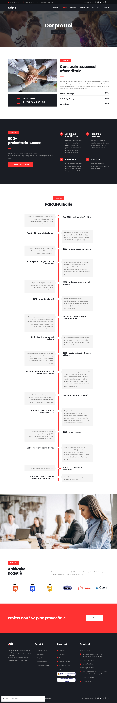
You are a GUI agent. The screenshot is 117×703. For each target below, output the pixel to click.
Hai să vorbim (94, 618)
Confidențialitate (64, 665)
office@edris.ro (88, 664)
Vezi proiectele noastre (20, 165)
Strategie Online (42, 650)
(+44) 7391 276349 (89, 677)
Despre (64, 8)
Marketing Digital (42, 661)
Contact (95, 8)
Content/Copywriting (43, 665)
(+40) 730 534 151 (15, 2)
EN (108, 8)
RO (105, 8)
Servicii (73, 8)
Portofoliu (84, 8)
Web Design (40, 654)
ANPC (60, 669)
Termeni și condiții (64, 661)
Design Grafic (41, 658)
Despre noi (62, 650)
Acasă (55, 8)
